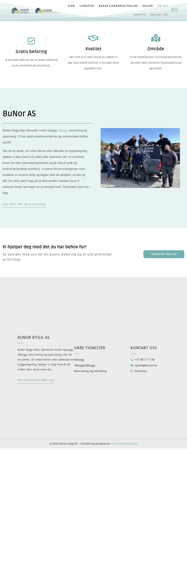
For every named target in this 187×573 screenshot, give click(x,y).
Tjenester (87, 5)
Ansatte (140, 14)
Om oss (163, 5)
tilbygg (63, 130)
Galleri (147, 5)
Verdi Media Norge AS (124, 443)
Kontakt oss (159, 14)
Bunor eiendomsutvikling (118, 5)
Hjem (71, 5)
